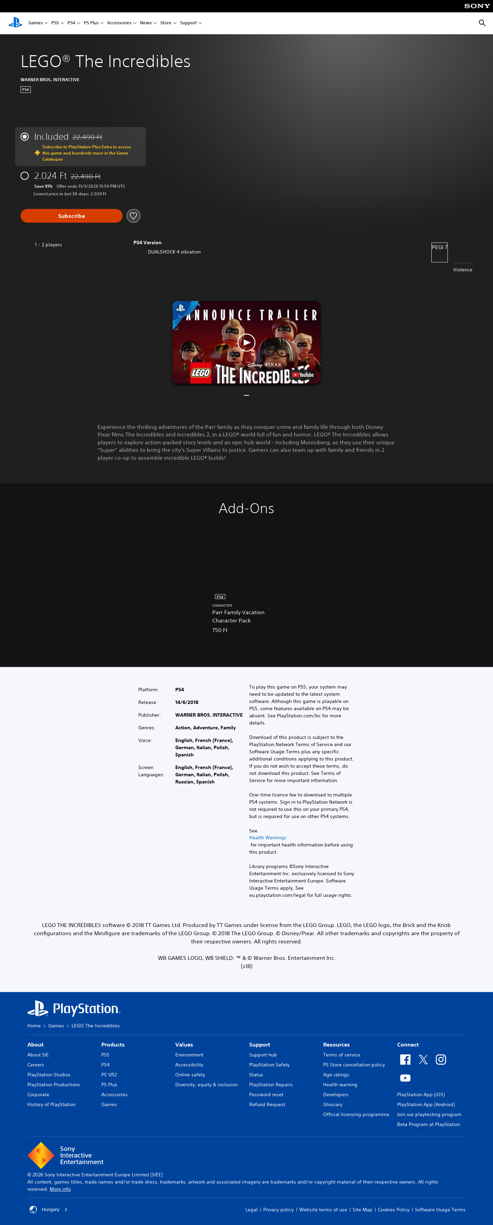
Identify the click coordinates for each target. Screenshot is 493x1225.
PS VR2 (109, 1075)
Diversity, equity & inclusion (206, 1084)
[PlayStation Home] (15, 23)
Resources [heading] (336, 1044)
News (146, 23)
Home (34, 1026)
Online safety (190, 1075)
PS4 (71, 23)
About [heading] (35, 1044)
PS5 (55, 23)
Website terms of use (323, 1210)
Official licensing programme (356, 1114)
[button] (246, 342)
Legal (251, 1210)
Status (256, 1075)
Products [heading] (113, 1044)
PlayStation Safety (269, 1065)
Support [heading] (259, 1044)
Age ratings (336, 1075)
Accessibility (189, 1065)
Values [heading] (184, 1044)
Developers (336, 1094)
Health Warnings (268, 837)
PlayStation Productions (53, 1084)
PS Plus (91, 23)
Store (166, 23)
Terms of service (341, 1055)
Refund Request (267, 1104)
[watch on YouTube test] (302, 375)
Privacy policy (278, 1210)
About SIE (38, 1055)
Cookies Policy (393, 1210)
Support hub (263, 1055)
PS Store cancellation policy (354, 1065)
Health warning (340, 1084)
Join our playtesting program (429, 1114)
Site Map (362, 1210)
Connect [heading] (408, 1044)
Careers (35, 1065)
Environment (189, 1055)
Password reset (266, 1094)
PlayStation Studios (49, 1075)
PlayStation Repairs (271, 1084)
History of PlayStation (51, 1104)
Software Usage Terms (440, 1210)
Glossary (332, 1104)
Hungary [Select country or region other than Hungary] (48, 1209)
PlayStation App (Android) (426, 1104)
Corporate (38, 1094)
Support (188, 23)
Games (35, 23)
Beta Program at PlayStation (428, 1124)
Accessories (119, 23)
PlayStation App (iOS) (421, 1094)
